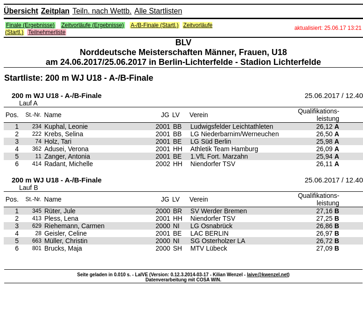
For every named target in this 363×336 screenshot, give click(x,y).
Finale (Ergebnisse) (30, 25)
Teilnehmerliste (46, 32)
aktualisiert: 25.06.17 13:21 (328, 28)
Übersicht (21, 11)
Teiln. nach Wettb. (102, 11)
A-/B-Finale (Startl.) (155, 25)
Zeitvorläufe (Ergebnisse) (93, 25)
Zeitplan (55, 11)
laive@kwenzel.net (267, 274)
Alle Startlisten (158, 11)
